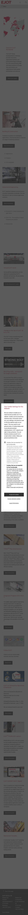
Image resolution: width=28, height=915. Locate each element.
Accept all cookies (14, 494)
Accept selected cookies (14, 499)
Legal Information (14, 503)
